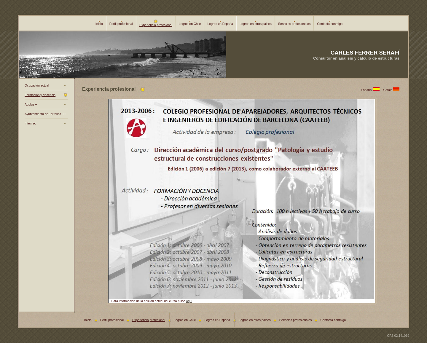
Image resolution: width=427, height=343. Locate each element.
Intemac (30, 123)
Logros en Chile (190, 23)
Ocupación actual (37, 85)
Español (372, 90)
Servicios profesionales (294, 23)
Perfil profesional (121, 23)
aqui (189, 301)
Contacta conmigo (329, 23)
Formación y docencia (40, 95)
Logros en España (220, 23)
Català (392, 90)
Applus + (31, 104)
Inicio (99, 23)
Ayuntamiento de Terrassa (43, 114)
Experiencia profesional (155, 23)
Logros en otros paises (256, 23)
